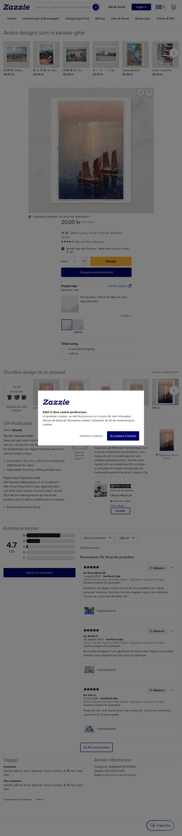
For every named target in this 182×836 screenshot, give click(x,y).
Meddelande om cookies (92, 416)
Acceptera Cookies (123, 436)
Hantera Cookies (91, 436)
